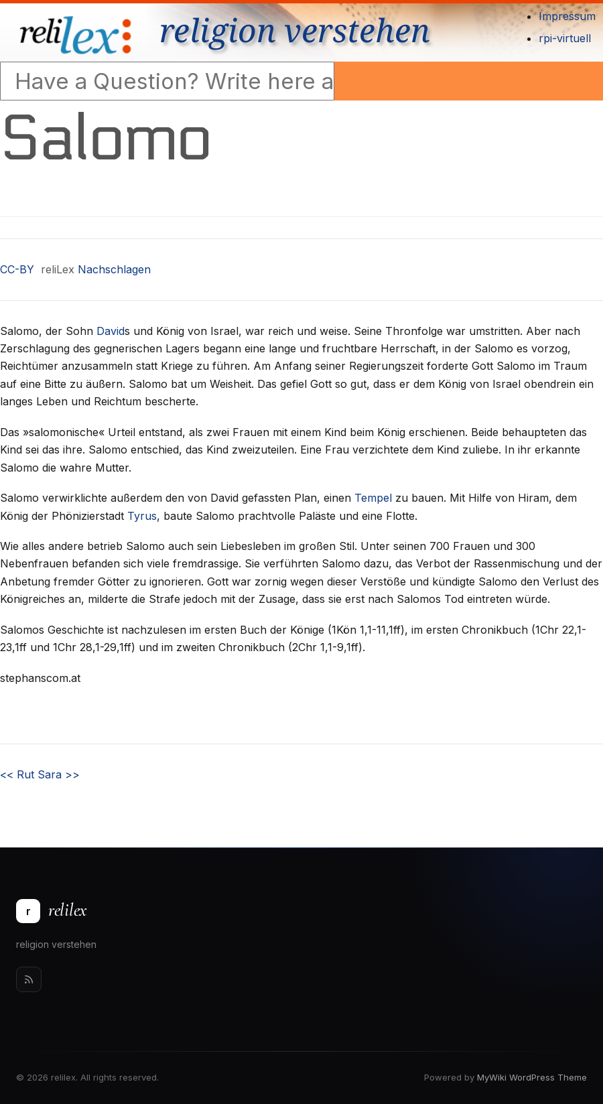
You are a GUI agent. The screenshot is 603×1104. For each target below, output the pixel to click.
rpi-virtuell (565, 38)
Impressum (567, 16)
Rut (17, 774)
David (110, 331)
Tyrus (142, 516)
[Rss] (29, 979)
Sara (59, 774)
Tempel (373, 497)
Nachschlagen (114, 269)
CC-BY (17, 269)
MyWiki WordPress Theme (532, 1077)
